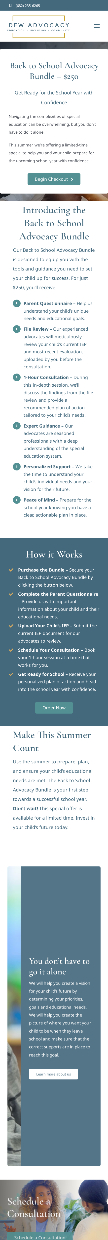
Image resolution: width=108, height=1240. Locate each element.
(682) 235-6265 (28, 5)
